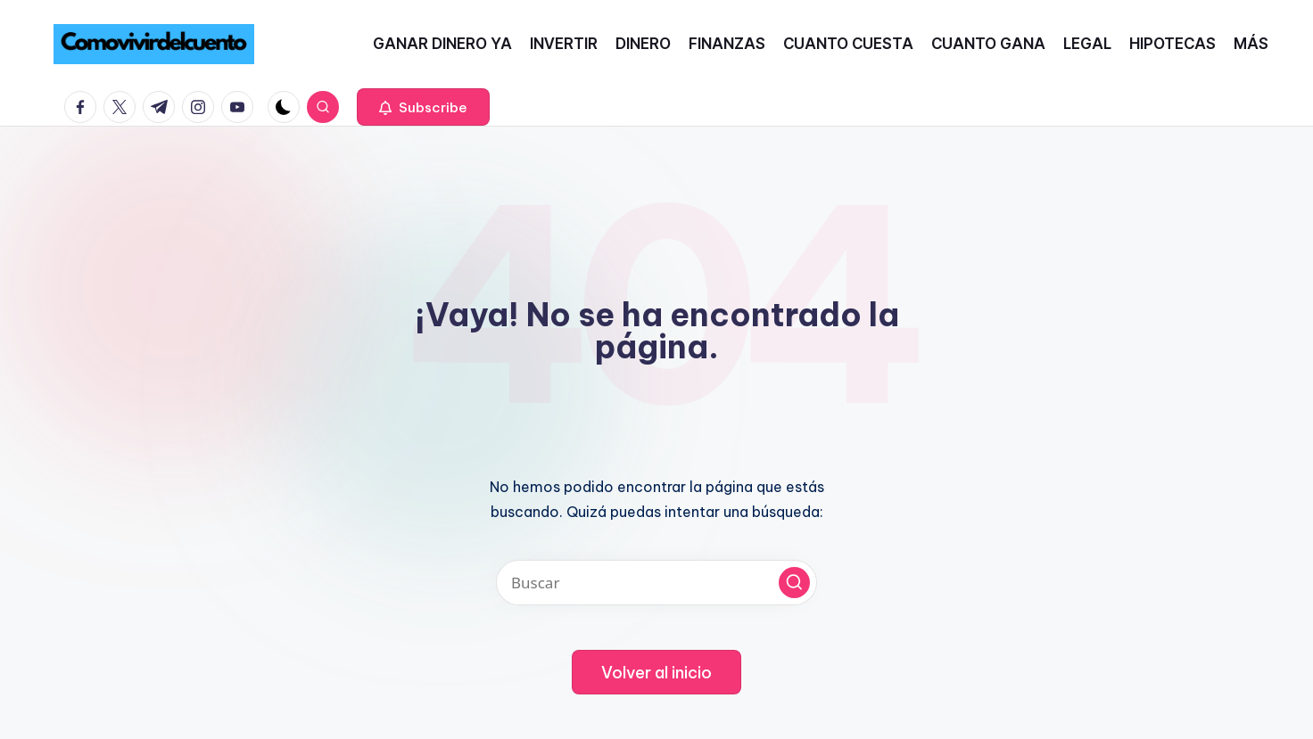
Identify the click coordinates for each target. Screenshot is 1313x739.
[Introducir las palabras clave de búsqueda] (656, 582)
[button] (423, 107)
